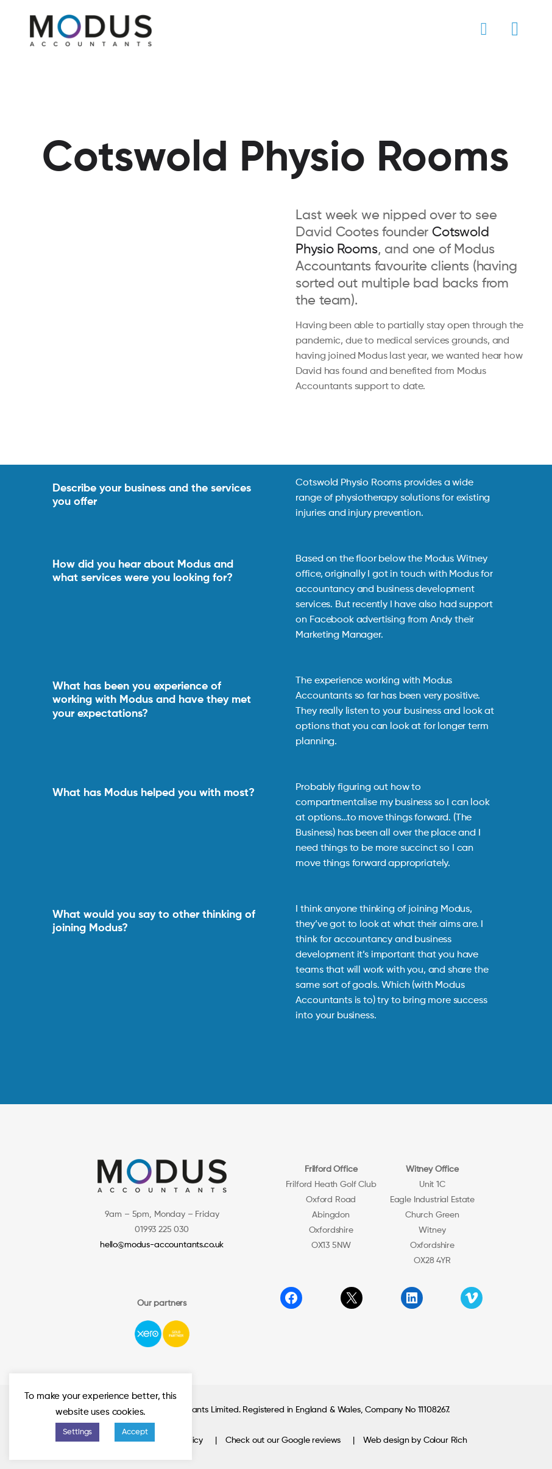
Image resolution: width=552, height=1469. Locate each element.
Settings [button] (78, 1432)
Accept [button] (134, 1432)
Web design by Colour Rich (415, 1440)
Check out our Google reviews (283, 1440)
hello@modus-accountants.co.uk (162, 1245)
